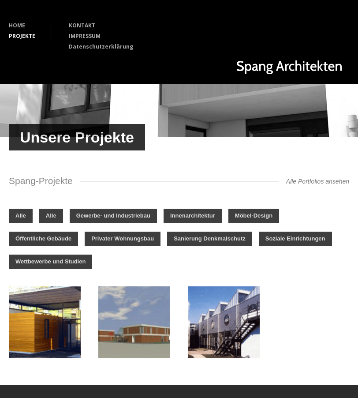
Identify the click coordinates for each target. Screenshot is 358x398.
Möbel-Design (253, 215)
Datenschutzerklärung (101, 46)
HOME (17, 25)
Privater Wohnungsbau (122, 238)
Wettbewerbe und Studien (50, 261)
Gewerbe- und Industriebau (113, 215)
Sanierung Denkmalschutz (210, 238)
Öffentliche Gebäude (43, 238)
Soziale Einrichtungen (295, 238)
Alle (20, 215)
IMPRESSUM (85, 36)
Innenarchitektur (192, 215)
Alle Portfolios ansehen (317, 181)
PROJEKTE (22, 36)
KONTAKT (82, 25)
